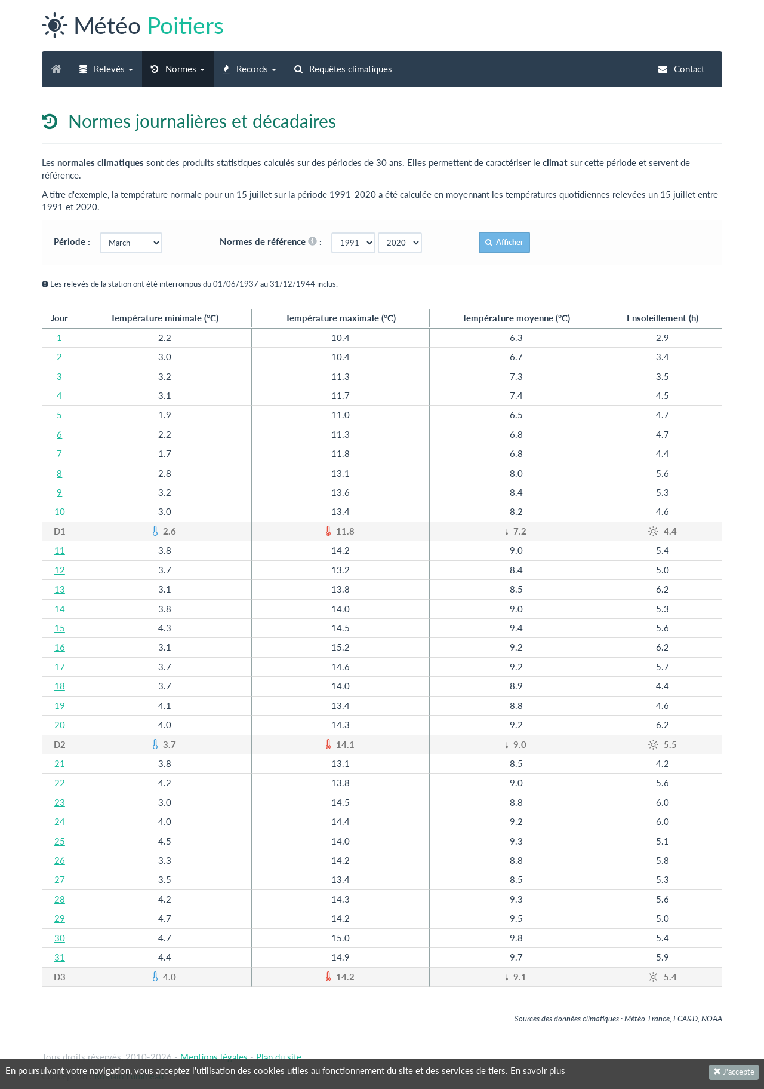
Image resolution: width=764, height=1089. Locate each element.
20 (59, 724)
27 (59, 879)
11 (59, 550)
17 (59, 666)
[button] (106, 69)
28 (59, 899)
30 (59, 937)
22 (59, 782)
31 (59, 957)
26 (59, 860)
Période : (75, 241)
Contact (681, 68)
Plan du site (278, 1056)
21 (59, 763)
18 (59, 685)
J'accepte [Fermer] (733, 1071)
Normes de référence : (274, 241)
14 (59, 608)
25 (59, 841)
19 (59, 705)
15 (59, 627)
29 (59, 918)
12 (59, 570)
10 (59, 511)
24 (59, 821)
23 (59, 802)
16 (59, 647)
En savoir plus (537, 1070)
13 (59, 589)
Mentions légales (214, 1056)
